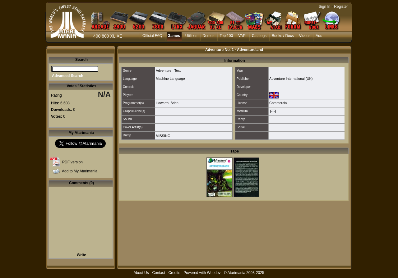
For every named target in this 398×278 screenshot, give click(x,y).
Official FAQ (152, 36)
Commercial (278, 103)
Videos (304, 36)
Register (341, 6)
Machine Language (170, 78)
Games (174, 36)
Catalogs (259, 36)
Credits (174, 273)
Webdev (214, 273)
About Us (141, 273)
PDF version (72, 162)
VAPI (242, 36)
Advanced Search (67, 76)
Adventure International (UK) (290, 78)
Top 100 (226, 36)
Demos (209, 36)
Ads (319, 36)
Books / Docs (283, 36)
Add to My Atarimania (79, 171)
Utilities (191, 36)
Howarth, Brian (167, 103)
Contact (158, 273)
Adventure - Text (168, 70)
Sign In (324, 6)
